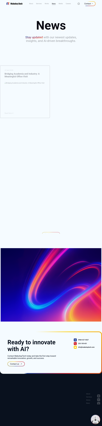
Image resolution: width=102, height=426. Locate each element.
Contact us (15, 366)
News (54, 2)
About (31, 2)
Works (47, 2)
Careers (68, 2)
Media (61, 2)
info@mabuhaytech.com (86, 350)
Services (39, 2)
